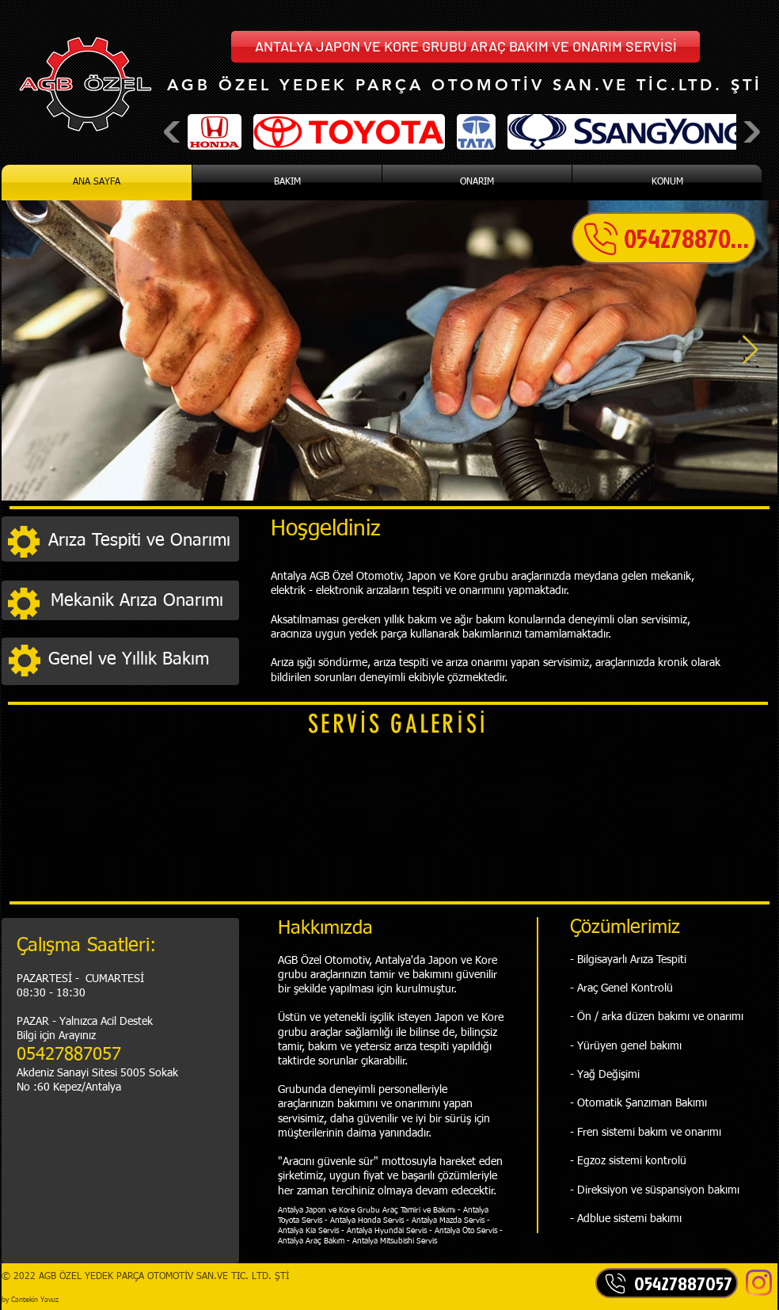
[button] (465, 47)
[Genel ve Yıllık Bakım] (139, 660)
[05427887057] (664, 238)
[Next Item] (750, 350)
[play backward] (174, 132)
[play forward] (750, 132)
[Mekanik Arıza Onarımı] (141, 601)
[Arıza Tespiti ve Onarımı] (139, 541)
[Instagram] (759, 1283)
